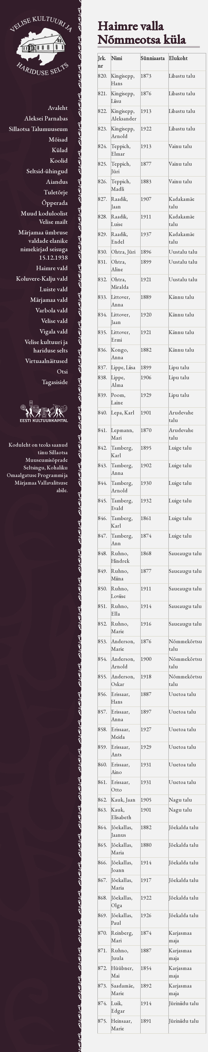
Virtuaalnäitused (46, 361)
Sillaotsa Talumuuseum (38, 129)
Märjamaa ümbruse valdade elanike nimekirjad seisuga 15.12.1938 (43, 245)
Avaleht (58, 107)
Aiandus (57, 181)
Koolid (59, 160)
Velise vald (54, 320)
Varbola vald (51, 310)
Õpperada (55, 202)
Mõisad (58, 139)
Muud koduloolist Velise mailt (44, 217)
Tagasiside (55, 382)
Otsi (62, 371)
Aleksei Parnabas (46, 118)
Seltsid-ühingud (47, 171)
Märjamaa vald (49, 299)
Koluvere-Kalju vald (42, 278)
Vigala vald (54, 331)
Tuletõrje (56, 192)
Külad (60, 150)
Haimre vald (52, 268)
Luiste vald (54, 289)
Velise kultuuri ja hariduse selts (46, 346)
